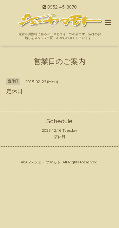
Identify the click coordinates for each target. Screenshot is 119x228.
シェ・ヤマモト (47, 162)
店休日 (59, 137)
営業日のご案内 (59, 61)
